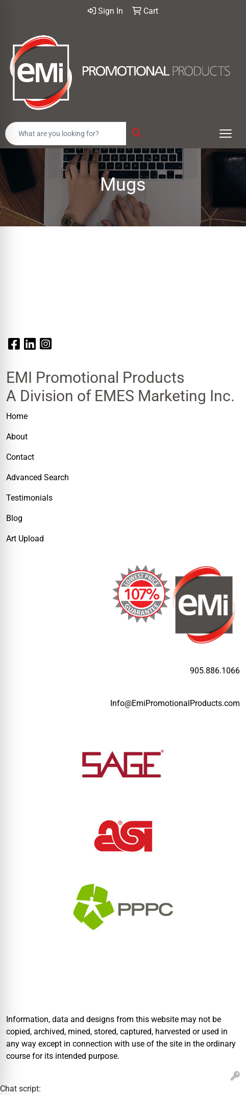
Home (17, 416)
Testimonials (29, 498)
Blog (14, 518)
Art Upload (26, 538)
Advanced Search (38, 477)
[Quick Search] (66, 133)
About (17, 436)
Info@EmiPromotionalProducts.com (175, 703)
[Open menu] (225, 133)
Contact (20, 457)
